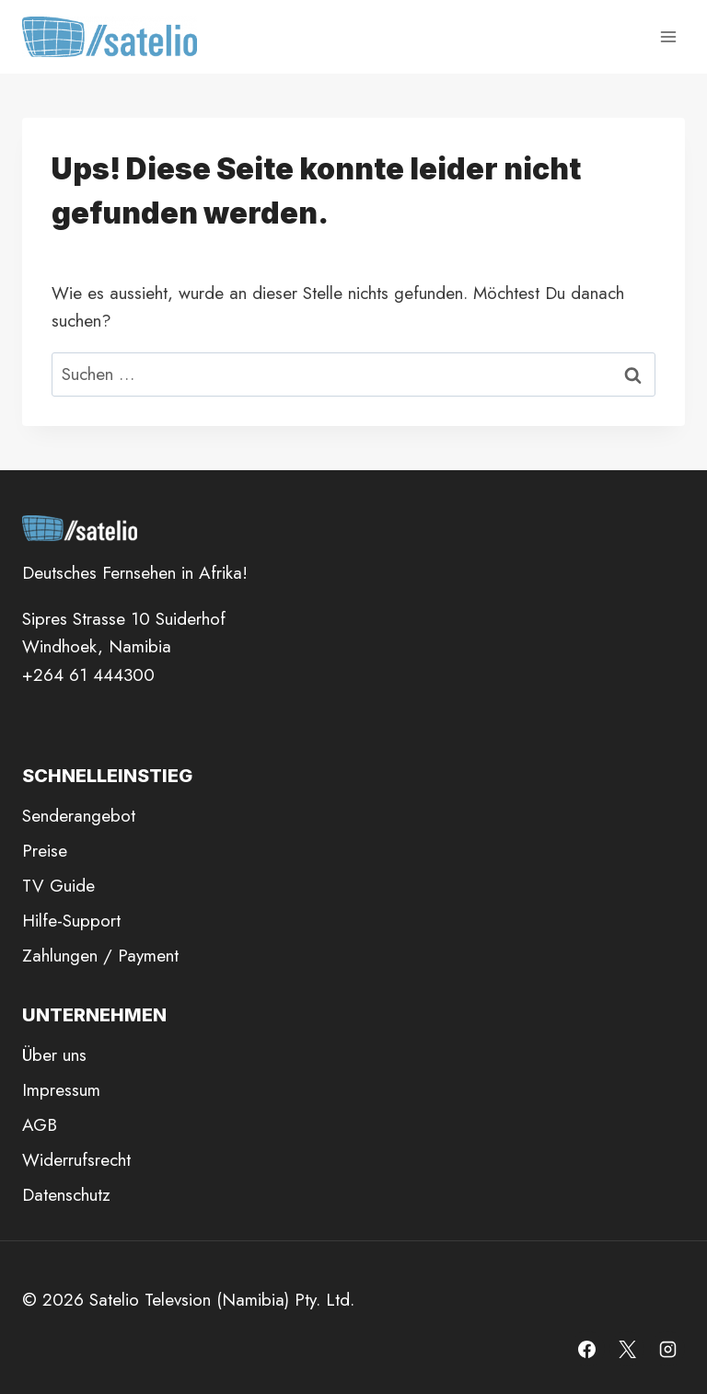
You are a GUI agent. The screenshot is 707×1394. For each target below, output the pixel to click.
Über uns (54, 1055)
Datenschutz (66, 1194)
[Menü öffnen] (668, 36)
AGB (39, 1124)
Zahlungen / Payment (100, 955)
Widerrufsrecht (76, 1159)
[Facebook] (587, 1348)
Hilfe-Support (71, 920)
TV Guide (58, 885)
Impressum (61, 1089)
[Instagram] (667, 1348)
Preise (44, 850)
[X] (626, 1348)
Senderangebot (78, 815)
